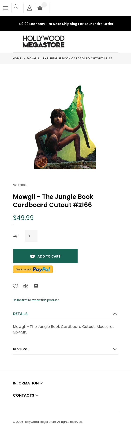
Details (20, 313)
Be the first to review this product (36, 300)
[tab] (65, 315)
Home (17, 58)
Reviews (21, 349)
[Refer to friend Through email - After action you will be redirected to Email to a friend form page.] (36, 286)
